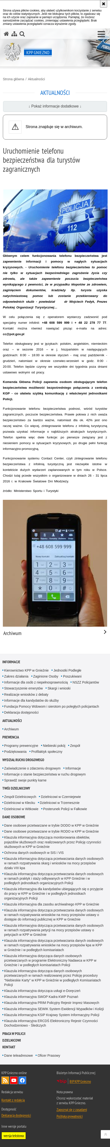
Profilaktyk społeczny (46, 752)
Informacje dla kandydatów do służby (31, 700)
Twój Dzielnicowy (16, 788)
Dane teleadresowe (18, 1055)
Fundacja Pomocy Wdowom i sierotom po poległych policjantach (51, 706)
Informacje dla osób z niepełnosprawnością (36, 682)
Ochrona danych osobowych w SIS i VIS (34, 853)
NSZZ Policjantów (85, 682)
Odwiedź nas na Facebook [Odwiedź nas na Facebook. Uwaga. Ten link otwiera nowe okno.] (22, 1080)
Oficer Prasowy (49, 1055)
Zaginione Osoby (45, 676)
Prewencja (10, 737)
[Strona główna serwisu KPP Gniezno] (6, 34)
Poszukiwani (72, 676)
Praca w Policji (13, 1033)
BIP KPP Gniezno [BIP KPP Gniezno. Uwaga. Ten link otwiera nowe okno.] (80, 1081)
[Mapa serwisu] (14, 34)
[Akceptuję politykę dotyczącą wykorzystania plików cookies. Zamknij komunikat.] (103, 4)
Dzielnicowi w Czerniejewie (61, 797)
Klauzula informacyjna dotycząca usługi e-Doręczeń (42, 991)
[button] (101, 34)
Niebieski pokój (54, 746)
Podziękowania (15, 752)
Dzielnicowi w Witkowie (21, 809)
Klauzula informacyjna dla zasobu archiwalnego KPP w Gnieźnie (51, 904)
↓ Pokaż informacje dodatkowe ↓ (55, 106)
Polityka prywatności (70, 1116)
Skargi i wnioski (59, 688)
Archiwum (11, 729)
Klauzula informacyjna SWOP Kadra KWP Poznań (41, 997)
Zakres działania (16, 676)
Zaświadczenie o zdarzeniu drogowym (32, 768)
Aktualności (36, 79)
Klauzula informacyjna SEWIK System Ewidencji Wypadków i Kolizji (54, 1009)
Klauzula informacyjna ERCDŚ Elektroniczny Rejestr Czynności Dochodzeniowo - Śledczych (51, 1023)
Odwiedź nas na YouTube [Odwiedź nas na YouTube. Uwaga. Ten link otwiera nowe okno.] (14, 1080)
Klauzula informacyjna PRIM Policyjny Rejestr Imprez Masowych (51, 1003)
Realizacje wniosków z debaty (26, 694)
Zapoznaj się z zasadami (72, 1109)
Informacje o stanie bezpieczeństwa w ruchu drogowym (45, 774)
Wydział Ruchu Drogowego (23, 759)
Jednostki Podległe (67, 670)
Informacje (11, 661)
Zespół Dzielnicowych (20, 797)
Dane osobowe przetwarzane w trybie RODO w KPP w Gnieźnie (51, 831)
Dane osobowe (13, 816)
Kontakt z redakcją (13, 1100)
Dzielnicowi (11, 1040)
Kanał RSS (5, 1080)
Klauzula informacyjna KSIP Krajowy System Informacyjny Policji (51, 1015)
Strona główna (13, 79)
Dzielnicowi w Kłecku (19, 803)
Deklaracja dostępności (21, 712)
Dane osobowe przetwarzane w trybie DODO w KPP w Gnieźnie (51, 825)
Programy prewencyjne (21, 746)
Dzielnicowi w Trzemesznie (60, 803)
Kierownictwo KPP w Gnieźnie (26, 670)
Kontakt (8, 1047)
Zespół (75, 746)
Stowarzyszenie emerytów (23, 688)
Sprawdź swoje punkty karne (25, 780)
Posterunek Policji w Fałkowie (65, 809)
